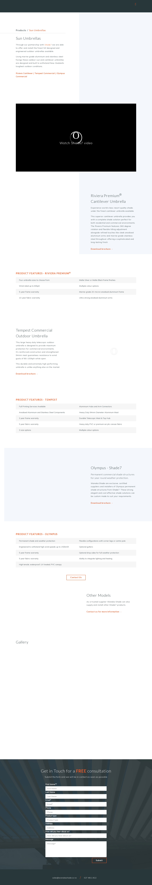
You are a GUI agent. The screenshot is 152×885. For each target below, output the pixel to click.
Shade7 (48, 44)
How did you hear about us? (57, 831)
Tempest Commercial (45, 73)
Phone (48, 808)
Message (49, 839)
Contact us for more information (104, 612)
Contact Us (76, 577)
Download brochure (102, 249)
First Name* (51, 784)
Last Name (50, 792)
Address (49, 823)
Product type (50, 816)
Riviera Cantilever (24, 73)
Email (48, 800)
